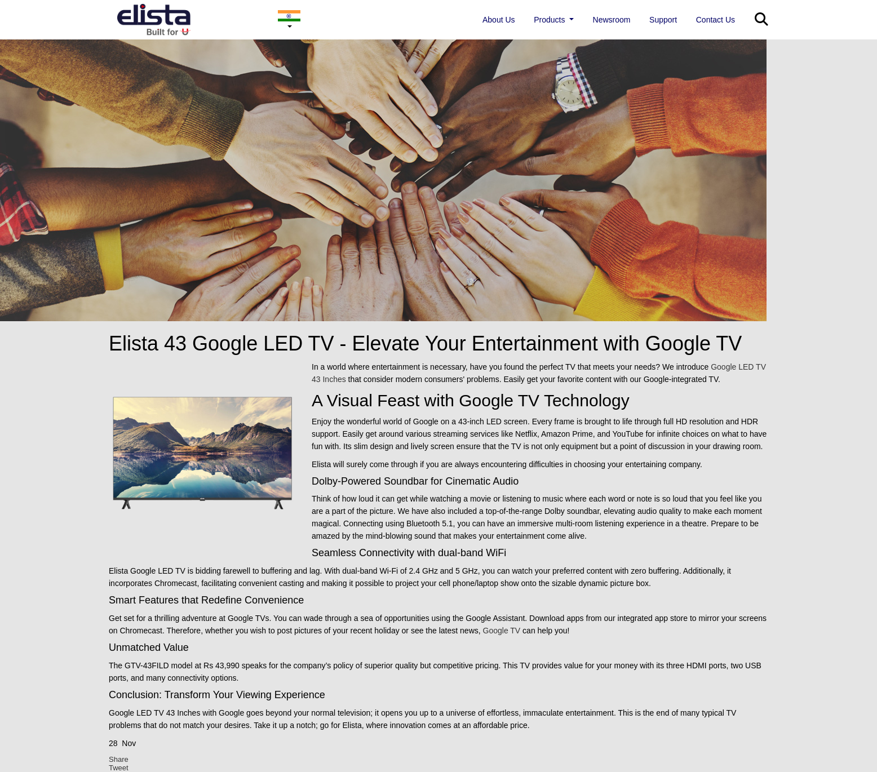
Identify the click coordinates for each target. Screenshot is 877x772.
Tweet (119, 768)
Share (119, 759)
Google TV (502, 630)
